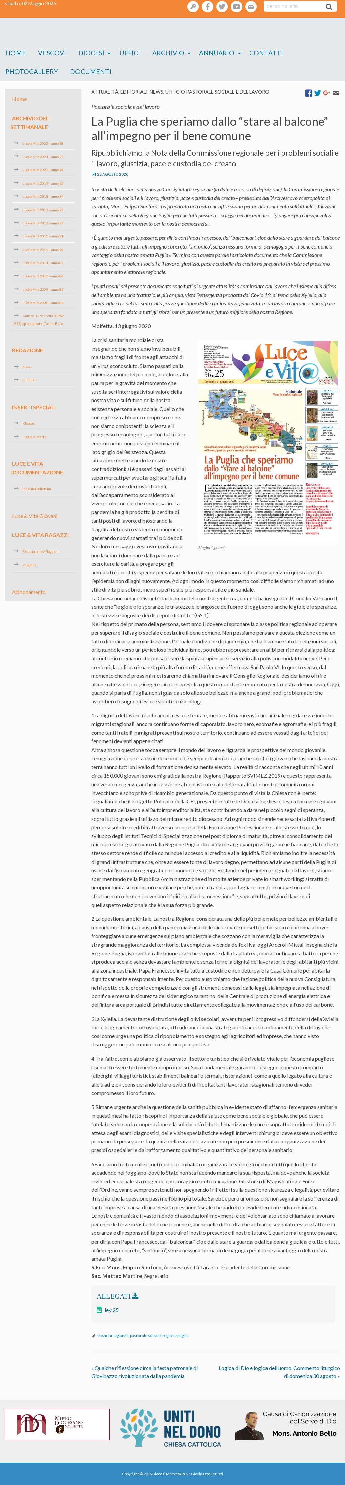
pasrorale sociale (145, 1335)
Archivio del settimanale (29, 122)
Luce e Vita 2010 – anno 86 (43, 276)
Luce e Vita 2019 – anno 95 (43, 183)
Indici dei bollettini (37, 489)
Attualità (104, 92)
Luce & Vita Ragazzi (40, 535)
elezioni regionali (112, 1335)
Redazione (27, 350)
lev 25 (112, 1310)
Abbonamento (29, 591)
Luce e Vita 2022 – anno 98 (43, 143)
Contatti (266, 53)
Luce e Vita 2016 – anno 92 (43, 223)
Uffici (129, 53)
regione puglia (175, 1335)
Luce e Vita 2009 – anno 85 (43, 289)
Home (15, 53)
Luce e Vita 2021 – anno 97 (43, 156)
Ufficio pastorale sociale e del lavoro (217, 92)
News (156, 92)
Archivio (168, 53)
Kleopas (29, 423)
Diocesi (91, 53)
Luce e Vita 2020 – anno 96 (43, 170)
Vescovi (52, 53)
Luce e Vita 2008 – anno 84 (43, 303)
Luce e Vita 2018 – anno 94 (43, 196)
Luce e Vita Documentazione (36, 467)
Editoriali (134, 92)
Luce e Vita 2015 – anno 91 (43, 236)
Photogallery (31, 71)
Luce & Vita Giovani (34, 515)
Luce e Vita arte (34, 437)
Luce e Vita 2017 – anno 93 (43, 209)
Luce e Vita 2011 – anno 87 (43, 263)
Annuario (216, 53)
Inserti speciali (34, 407)
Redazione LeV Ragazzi (40, 551)
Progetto (29, 565)
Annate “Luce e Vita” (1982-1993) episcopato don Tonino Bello (38, 319)
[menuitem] (15, 53)
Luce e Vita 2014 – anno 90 (43, 250)
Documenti (91, 71)
